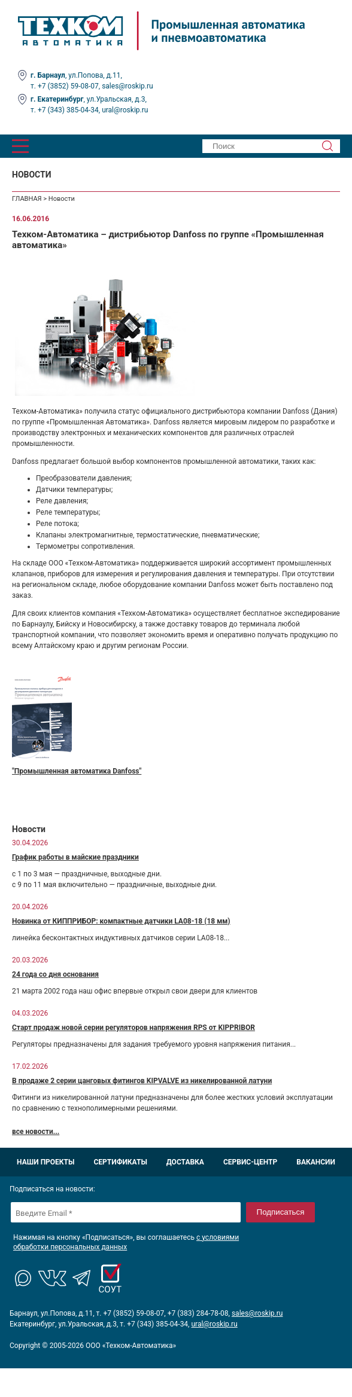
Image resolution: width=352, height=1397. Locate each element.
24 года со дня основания (55, 974)
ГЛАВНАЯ (27, 199)
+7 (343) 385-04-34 (68, 110)
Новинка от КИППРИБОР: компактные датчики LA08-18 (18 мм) (121, 921)
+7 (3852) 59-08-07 (68, 86)
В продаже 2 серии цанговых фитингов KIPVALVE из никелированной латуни (142, 1081)
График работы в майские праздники (75, 857)
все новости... (35, 1131)
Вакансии (315, 1162)
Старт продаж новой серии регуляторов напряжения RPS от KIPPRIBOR (133, 1027)
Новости (61, 199)
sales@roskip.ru (127, 86)
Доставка (185, 1162)
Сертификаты (120, 1162)
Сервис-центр (250, 1162)
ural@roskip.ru (125, 110)
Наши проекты (45, 1162)
